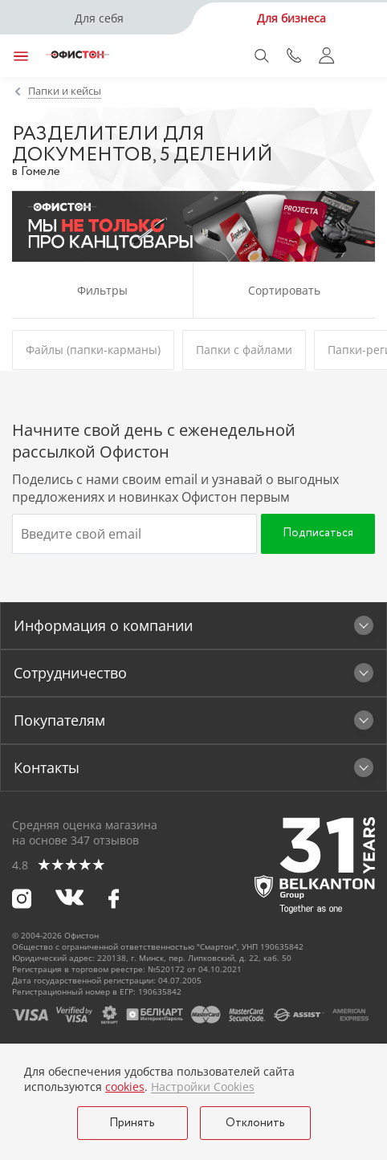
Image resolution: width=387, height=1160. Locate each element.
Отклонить (255, 1123)
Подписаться (318, 533)
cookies (125, 1086)
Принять (132, 1123)
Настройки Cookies (203, 1087)
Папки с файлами (244, 349)
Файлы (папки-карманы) (93, 349)
